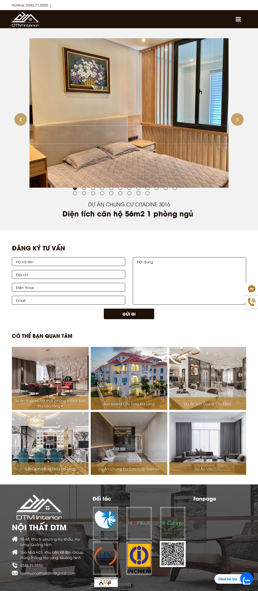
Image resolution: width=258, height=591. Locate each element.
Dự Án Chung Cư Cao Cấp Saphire (129, 468)
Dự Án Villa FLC (208, 468)
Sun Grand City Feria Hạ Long (129, 403)
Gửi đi (129, 314)
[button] (20, 119)
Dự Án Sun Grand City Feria (207, 403)
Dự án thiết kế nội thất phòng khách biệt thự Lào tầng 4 (50, 403)
